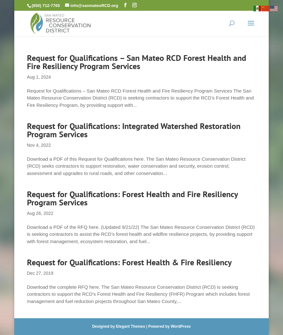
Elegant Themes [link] (130, 326)
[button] (125, 5)
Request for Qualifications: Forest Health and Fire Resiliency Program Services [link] (132, 198)
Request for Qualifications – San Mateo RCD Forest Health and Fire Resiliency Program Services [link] (136, 62)
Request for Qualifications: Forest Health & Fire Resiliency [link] (129, 262)
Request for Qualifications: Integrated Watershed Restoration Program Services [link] (133, 130)
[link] (60, 22)
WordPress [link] (181, 326)
